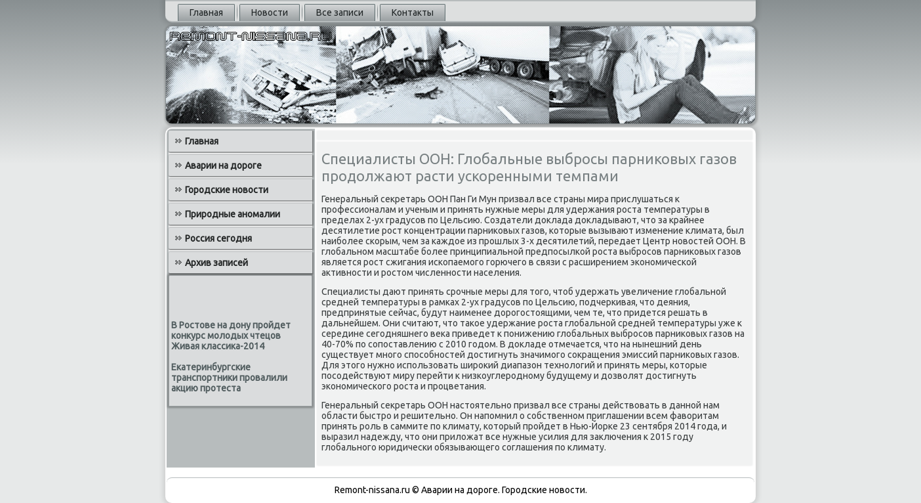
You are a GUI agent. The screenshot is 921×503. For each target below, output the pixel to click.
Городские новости (226, 190)
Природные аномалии (232, 214)
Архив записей (216, 262)
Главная (206, 12)
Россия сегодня (218, 238)
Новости (269, 12)
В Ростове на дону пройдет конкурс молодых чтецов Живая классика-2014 (231, 335)
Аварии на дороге (223, 165)
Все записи (339, 12)
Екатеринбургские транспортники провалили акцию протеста (229, 377)
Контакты (413, 12)
